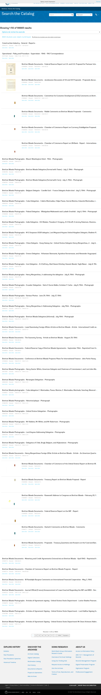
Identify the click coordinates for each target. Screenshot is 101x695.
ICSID (38, 692)
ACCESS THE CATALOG (66, 3)
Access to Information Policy (85, 651)
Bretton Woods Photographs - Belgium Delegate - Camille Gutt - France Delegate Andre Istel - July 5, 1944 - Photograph (49, 191)
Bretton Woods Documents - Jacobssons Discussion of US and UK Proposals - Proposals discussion (60, 80)
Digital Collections (34, 658)
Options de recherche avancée (13, 32)
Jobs (46, 685)
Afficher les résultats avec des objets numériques (46, 37)
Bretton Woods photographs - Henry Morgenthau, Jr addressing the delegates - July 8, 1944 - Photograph (43, 275)
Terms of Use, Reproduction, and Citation (62, 673)
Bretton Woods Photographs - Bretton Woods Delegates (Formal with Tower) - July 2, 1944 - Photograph (42, 170)
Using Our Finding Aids (59, 661)
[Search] (61, 14)
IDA (27, 692)
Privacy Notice (14, 685)
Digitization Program (82, 668)
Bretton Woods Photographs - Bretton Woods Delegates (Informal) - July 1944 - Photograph (38, 317)
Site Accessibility (24, 685)
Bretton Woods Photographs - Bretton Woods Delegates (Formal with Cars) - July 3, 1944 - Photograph (42, 180)
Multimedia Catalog (34, 661)
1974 (59, 635)
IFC (30, 692)
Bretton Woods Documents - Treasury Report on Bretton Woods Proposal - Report (54, 480)
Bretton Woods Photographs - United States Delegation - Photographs (30, 411)
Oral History (32, 665)
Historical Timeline (10, 662)
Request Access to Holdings (61, 664)
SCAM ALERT (72, 685)
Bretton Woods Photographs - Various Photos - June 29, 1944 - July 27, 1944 (31, 296)
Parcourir (84, 14)
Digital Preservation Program (85, 664)
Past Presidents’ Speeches (12, 659)
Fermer (98, 1)
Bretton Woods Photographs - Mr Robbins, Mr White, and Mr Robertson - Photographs (36, 422)
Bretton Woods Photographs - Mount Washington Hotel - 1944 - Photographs (32, 159)
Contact (8, 687)
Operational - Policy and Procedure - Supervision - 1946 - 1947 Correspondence (33, 54)
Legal (6, 685)
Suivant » (66, 635)
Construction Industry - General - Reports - (19, 43)
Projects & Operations (35, 672)
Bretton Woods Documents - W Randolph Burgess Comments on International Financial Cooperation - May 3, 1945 (47, 580)
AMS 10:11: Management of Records (85, 656)
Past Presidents (9, 655)
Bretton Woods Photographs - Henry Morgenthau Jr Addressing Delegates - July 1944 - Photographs (41, 306)
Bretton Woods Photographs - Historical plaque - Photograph (26, 401)
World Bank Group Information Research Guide (62, 652)
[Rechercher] (72, 14)
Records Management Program (86, 661)
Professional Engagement (84, 672)
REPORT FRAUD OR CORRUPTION (87, 685)
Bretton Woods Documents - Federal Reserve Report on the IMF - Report (50, 511)
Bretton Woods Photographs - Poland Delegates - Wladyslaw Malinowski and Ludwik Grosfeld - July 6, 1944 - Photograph (49, 212)
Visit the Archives (57, 668)
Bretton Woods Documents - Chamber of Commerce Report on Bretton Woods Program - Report (40, 569)
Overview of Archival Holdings (61, 657)
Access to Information (37, 685)
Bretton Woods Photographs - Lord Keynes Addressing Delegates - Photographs (33, 432)
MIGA (34, 692)
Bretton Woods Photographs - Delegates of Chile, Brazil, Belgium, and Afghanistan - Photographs (40, 443)
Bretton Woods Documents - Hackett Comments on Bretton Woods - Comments (53, 527)
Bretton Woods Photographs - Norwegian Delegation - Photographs (28, 380)
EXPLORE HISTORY (39, 3)
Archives (4, 9)
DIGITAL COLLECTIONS (52, 3)
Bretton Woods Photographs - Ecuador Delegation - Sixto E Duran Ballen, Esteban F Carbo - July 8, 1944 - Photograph (48, 285)
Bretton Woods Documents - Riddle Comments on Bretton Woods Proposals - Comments (56, 112)
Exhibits (6, 651)
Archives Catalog (33, 654)
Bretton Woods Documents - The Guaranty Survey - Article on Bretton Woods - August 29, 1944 (39, 338)
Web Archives (32, 676)
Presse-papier (97, 14)
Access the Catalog (14, 9)
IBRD (23, 692)
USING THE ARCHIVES (80, 3)
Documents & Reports (35, 669)
